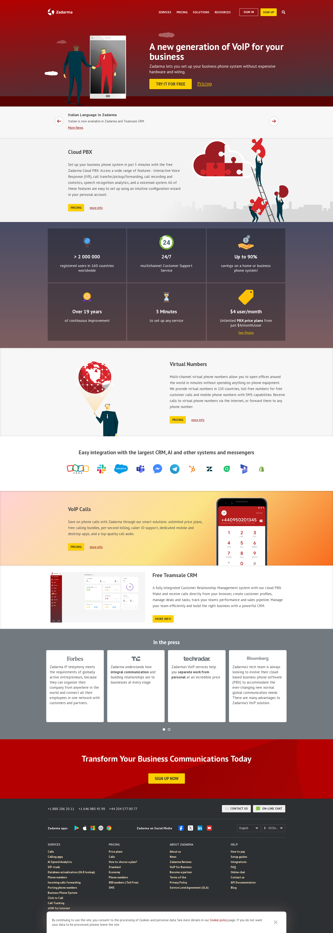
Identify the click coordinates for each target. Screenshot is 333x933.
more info (96, 208)
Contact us (236, 808)
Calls (51, 851)
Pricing (204, 84)
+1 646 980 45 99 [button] (92, 808)
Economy (114, 872)
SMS (111, 887)
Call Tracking (56, 903)
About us (175, 851)
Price (245, 297)
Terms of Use (178, 877)
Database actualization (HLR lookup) (71, 872)
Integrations (239, 862)
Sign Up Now (166, 778)
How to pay (238, 851)
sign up (268, 12)
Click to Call (55, 898)
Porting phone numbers (62, 887)
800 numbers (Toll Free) (123, 882)
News (173, 856)
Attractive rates (246, 242)
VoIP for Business (181, 867)
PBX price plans (250, 320)
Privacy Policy (178, 882)
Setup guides (239, 856)
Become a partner (181, 872)
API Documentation (243, 882)
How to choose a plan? (123, 862)
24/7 (166, 242)
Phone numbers (57, 877)
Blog (233, 887)
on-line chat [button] (269, 808)
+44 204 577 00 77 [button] (123, 808)
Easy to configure (166, 297)
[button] (164, 729)
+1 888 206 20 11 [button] (61, 808)
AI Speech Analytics (60, 862)
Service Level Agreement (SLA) (189, 887)
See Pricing (246, 332)
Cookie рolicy (218, 920)
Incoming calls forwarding (64, 882)
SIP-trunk (54, 867)
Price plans (115, 851)
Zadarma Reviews (181, 862)
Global (87, 242)
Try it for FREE (170, 84)
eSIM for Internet (59, 908)
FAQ (233, 867)
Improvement (87, 297)
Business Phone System (62, 892)
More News (75, 127)
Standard (115, 867)
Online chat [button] (238, 872)
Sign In (249, 12)
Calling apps (55, 856)
